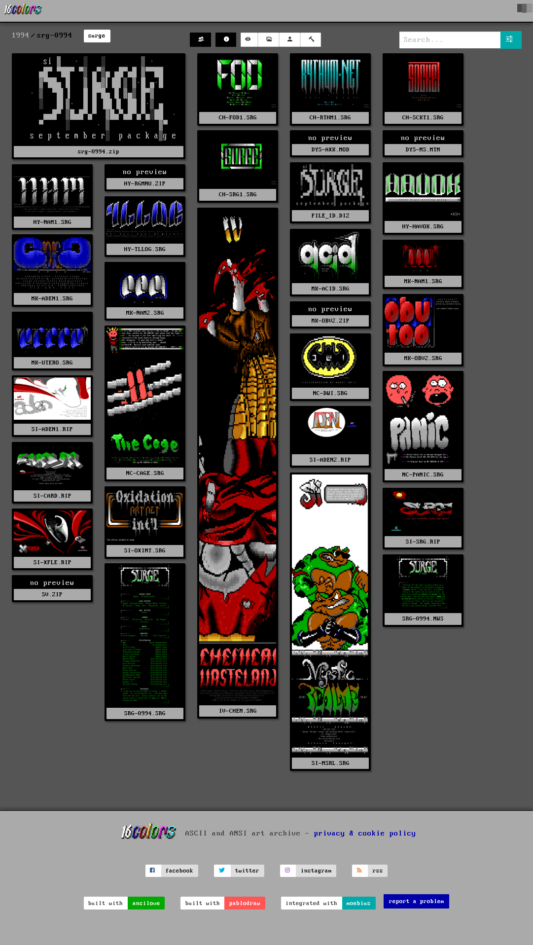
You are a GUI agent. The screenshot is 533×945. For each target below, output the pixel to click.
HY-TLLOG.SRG (145, 249)
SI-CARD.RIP (52, 496)
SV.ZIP (52, 594)
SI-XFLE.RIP (52, 562)
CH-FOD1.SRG (238, 117)
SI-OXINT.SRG (145, 550)
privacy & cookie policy (365, 833)
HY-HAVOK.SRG (423, 226)
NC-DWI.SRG (330, 393)
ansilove (146, 903)
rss (378, 871)
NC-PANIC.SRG (423, 475)
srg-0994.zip (98, 151)
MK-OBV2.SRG (423, 358)
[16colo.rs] (23, 11)
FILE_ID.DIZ (331, 216)
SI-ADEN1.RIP (52, 429)
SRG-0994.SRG (145, 713)
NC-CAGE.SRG (145, 473)
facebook (179, 871)
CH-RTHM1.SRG (330, 117)
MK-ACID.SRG (331, 289)
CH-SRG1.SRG (238, 194)
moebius (359, 903)
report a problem (416, 901)
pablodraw (244, 903)
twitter (247, 871)
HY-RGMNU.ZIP (145, 184)
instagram (316, 871)
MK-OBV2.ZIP (331, 321)
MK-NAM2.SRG (145, 313)
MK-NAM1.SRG (423, 281)
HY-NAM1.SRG (52, 222)
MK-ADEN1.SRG (52, 298)
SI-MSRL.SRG (331, 763)
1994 (21, 35)
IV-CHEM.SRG (238, 711)
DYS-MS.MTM (423, 149)
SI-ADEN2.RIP (330, 460)
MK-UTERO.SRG (52, 363)
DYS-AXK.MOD (331, 149)
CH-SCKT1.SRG (423, 117)
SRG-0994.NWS (423, 619)
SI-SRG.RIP (423, 542)
